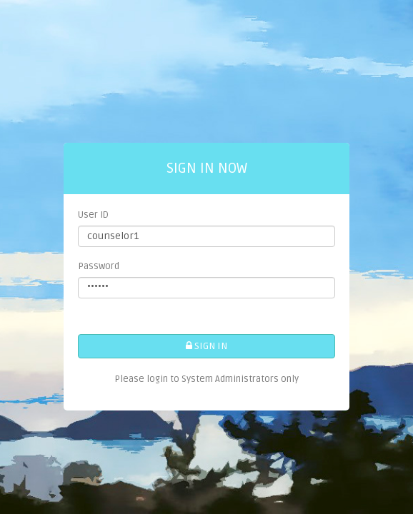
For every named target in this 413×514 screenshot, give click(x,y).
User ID (93, 215)
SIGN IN (206, 346)
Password (98, 266)
